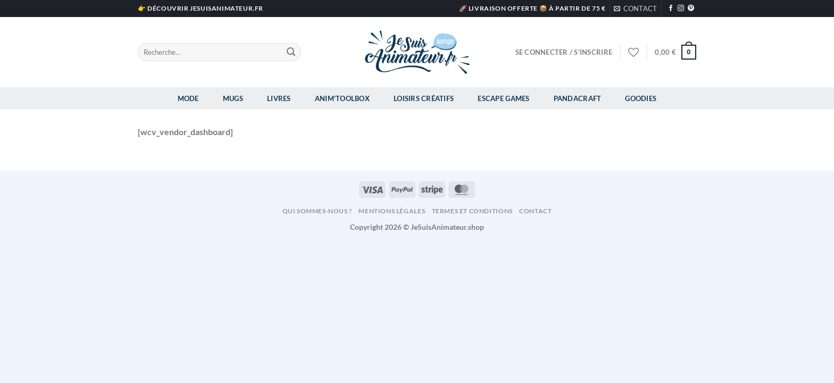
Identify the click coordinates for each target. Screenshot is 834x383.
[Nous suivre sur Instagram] (681, 8)
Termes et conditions (472, 211)
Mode (188, 98)
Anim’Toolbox (342, 98)
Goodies (640, 98)
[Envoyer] (291, 52)
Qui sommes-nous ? (317, 211)
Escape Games (503, 98)
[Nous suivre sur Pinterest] (691, 8)
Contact (535, 211)
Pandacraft (578, 98)
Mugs (233, 98)
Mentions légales (391, 211)
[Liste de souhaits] (633, 52)
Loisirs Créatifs (424, 98)
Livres (279, 98)
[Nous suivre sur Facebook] (671, 8)
